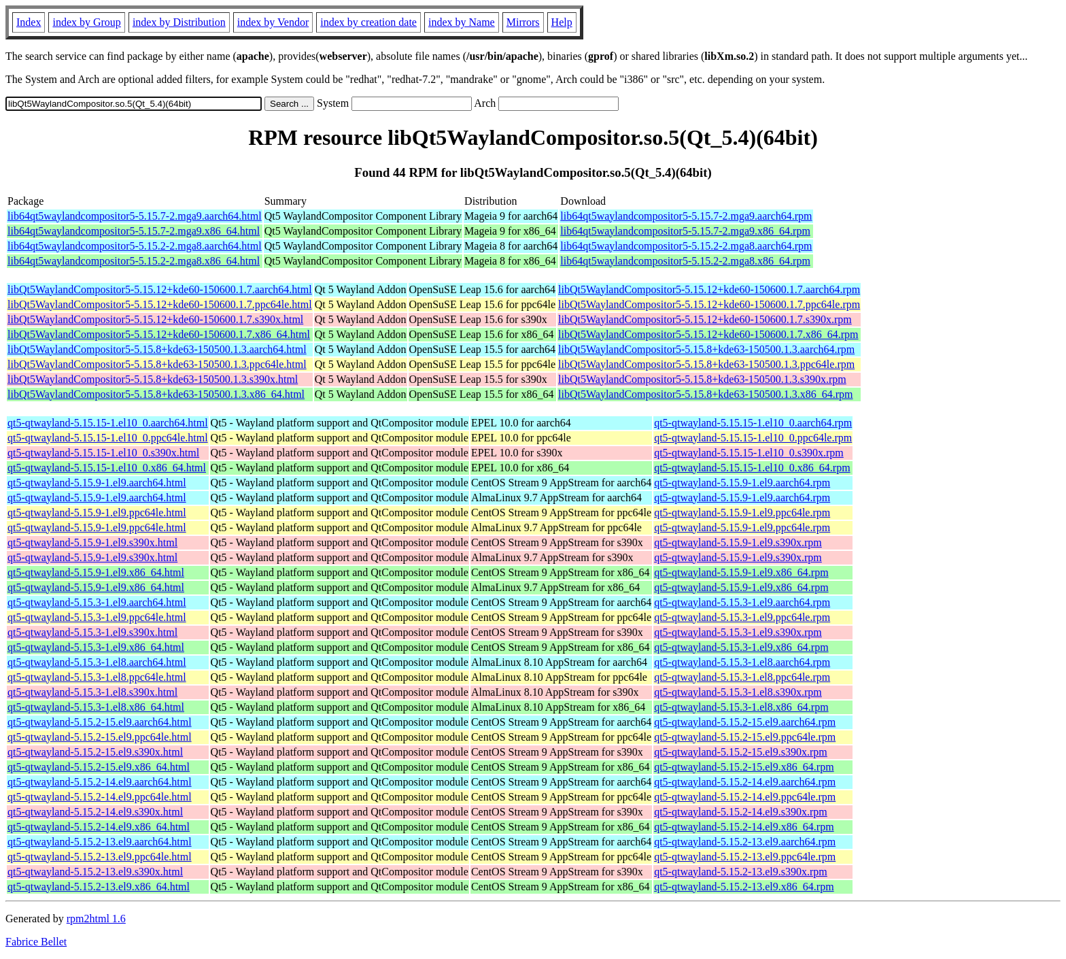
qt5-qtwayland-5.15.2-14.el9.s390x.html (95, 812)
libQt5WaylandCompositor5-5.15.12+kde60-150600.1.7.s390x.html (155, 319)
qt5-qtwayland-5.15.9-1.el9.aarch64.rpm (742, 482)
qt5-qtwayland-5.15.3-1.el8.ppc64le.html (96, 677)
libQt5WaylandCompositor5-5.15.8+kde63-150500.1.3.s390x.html (152, 379)
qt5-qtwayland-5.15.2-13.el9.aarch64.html (99, 841)
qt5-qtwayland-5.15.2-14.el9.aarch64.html (99, 782)
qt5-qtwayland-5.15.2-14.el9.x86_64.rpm (743, 826)
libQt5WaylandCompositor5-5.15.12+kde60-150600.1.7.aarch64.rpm (709, 289)
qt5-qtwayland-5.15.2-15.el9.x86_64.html (98, 767)
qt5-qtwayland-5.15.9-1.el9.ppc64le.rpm (742, 512)
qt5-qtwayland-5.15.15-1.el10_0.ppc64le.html (107, 437)
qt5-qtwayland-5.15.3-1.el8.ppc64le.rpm (742, 677)
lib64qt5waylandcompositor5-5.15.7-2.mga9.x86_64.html (133, 231)
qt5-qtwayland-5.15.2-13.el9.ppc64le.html (99, 856)
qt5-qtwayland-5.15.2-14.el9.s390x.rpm (740, 812)
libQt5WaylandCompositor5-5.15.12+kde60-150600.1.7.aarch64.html (159, 289)
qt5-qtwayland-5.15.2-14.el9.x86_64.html (98, 826)
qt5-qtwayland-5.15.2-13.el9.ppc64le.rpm (745, 856)
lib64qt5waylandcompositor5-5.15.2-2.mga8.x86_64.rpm (685, 261)
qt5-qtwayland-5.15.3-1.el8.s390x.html (92, 692)
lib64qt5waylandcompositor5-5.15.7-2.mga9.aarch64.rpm (686, 216)
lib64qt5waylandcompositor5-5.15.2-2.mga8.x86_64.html (133, 261)
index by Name (461, 22)
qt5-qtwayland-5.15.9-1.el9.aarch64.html (96, 482)
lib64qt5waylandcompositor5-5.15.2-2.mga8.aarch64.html (134, 246)
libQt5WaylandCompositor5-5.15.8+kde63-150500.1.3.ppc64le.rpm (706, 364)
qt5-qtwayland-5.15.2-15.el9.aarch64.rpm (745, 722)
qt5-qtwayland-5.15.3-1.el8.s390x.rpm (738, 692)
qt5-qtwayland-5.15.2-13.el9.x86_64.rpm (743, 886)
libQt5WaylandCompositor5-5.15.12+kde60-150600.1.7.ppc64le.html (159, 304)
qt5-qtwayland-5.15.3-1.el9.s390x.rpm (738, 632)
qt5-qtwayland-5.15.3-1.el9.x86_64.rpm (741, 647)
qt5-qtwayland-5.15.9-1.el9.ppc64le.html (96, 512)
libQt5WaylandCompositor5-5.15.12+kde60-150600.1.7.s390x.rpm (705, 319)
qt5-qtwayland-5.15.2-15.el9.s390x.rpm (740, 752)
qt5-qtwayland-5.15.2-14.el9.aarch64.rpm (745, 782)
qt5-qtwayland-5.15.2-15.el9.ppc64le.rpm (745, 737)
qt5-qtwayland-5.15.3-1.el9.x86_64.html (95, 647)
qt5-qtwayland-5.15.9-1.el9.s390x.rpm (738, 542)
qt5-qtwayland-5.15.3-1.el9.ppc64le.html (96, 617)
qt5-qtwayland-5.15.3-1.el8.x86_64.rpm (741, 707)
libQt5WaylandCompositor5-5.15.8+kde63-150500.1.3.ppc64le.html (157, 364)
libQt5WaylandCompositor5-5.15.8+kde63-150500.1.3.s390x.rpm (702, 379)
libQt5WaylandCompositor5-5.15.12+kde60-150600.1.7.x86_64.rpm (708, 334)
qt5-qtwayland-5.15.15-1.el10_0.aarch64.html (107, 422)
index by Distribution (179, 22)
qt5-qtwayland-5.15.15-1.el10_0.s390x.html (103, 452)
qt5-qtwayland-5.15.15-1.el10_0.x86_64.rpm (752, 467)
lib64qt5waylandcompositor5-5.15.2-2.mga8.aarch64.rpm (686, 246)
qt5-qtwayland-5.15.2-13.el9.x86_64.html (98, 886)
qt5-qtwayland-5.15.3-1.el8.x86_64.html (95, 707)
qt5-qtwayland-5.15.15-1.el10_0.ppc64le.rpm (753, 437)
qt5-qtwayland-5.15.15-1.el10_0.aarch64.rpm (753, 422)
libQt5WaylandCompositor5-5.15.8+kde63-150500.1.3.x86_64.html (156, 394)
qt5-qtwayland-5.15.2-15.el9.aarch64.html (99, 722)
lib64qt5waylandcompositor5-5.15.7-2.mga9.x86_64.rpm (685, 231)
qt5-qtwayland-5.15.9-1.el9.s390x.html (92, 542)
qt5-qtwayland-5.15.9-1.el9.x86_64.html (95, 572)
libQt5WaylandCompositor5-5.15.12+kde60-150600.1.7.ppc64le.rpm (709, 304)
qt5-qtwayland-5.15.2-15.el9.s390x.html (95, 752)
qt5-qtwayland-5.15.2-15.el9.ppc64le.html (99, 737)
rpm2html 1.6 (96, 918)
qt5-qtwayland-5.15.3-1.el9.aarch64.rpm (742, 602)
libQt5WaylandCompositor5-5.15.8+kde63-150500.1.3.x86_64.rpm (705, 394)
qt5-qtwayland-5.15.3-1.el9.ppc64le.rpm (742, 617)
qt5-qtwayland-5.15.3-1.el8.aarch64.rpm (742, 662)
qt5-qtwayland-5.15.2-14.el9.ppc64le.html (99, 797)
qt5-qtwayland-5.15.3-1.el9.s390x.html (92, 632)
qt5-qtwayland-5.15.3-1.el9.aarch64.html (96, 602)
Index (28, 22)
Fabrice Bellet (36, 941)
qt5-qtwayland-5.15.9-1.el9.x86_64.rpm (741, 572)
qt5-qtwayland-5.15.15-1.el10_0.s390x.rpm (749, 452)
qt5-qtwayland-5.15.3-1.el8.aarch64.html (96, 662)
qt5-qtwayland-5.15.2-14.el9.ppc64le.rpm (745, 797)
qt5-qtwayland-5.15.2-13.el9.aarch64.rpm (745, 841)
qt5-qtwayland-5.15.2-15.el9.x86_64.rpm (743, 767)
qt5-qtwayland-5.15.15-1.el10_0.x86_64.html (106, 467)
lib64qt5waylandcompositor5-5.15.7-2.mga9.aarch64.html (134, 216)
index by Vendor (273, 22)
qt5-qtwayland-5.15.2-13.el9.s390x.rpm (740, 871)
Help (561, 22)
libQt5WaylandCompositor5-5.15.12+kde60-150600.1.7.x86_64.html (158, 334)
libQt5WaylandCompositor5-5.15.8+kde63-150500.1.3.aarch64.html (157, 349)
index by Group (86, 22)
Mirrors (523, 22)
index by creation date (368, 22)
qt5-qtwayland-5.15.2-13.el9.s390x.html (95, 871)
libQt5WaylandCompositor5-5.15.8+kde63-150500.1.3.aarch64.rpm (706, 349)
